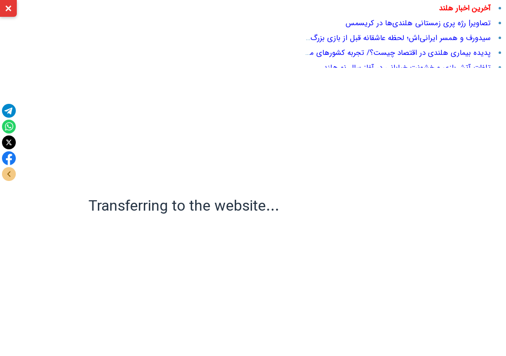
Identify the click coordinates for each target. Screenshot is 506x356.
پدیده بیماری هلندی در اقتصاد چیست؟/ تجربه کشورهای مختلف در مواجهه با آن (367, 53)
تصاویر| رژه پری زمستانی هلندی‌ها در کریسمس (418, 23)
